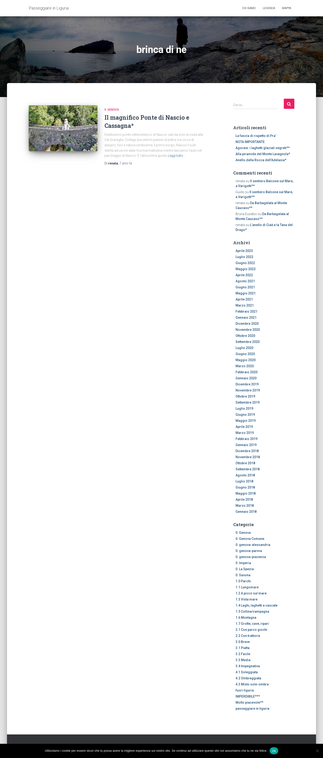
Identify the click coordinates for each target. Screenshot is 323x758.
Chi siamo (249, 8)
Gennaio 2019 (246, 445)
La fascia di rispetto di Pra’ (256, 136)
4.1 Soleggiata (247, 672)
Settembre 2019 (248, 402)
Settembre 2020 (248, 342)
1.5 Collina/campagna (252, 611)
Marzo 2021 (245, 305)
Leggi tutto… (176, 155)
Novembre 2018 (248, 457)
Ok (274, 750)
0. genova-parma (249, 551)
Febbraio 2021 (246, 311)
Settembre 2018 (248, 469)
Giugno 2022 (245, 263)
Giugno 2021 (245, 287)
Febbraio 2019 (246, 439)
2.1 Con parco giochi (251, 630)
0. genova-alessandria (253, 545)
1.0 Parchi (243, 581)
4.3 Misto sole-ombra (252, 684)
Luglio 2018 (244, 481)
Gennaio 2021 (246, 317)
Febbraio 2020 (246, 372)
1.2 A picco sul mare (251, 593)
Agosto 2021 (245, 281)
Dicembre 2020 (247, 323)
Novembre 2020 (248, 330)
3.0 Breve (243, 642)
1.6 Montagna (246, 617)
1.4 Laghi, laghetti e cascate (257, 605)
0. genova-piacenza (251, 557)
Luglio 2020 (244, 348)
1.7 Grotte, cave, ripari (252, 623)
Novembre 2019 (248, 390)
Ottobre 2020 (245, 336)
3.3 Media (243, 660)
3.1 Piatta (243, 648)
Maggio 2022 (246, 269)
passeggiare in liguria (252, 708)
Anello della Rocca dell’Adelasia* (261, 160)
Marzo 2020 (245, 366)
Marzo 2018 (245, 505)
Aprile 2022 (244, 275)
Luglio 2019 (244, 408)
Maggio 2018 (246, 493)
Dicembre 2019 (247, 384)
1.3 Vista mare (246, 599)
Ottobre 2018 (245, 463)
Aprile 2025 (244, 251)
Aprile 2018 (244, 499)
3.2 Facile (243, 654)
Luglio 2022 (244, 257)
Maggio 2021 (246, 293)
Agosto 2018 (245, 475)
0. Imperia (243, 563)
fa (125, 163)
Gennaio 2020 (246, 378)
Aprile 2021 (244, 299)
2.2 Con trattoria (248, 636)
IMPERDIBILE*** (248, 696)
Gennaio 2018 (246, 511)
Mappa (286, 8)
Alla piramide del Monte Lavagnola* (263, 154)
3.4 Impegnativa (248, 666)
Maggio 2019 (246, 421)
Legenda (269, 8)
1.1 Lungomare (247, 587)
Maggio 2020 (246, 360)
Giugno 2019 (245, 414)
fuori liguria (245, 690)
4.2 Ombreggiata (248, 678)
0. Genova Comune (250, 539)
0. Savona (243, 575)
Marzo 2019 (245, 433)
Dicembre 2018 (247, 451)
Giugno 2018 (245, 487)
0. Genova (111, 109)
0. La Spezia (245, 569)
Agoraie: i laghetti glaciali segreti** (263, 148)
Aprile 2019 (244, 427)
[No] (317, 750)
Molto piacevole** (249, 702)
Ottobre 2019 (245, 396)
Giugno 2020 (245, 354)
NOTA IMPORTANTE (250, 142)
